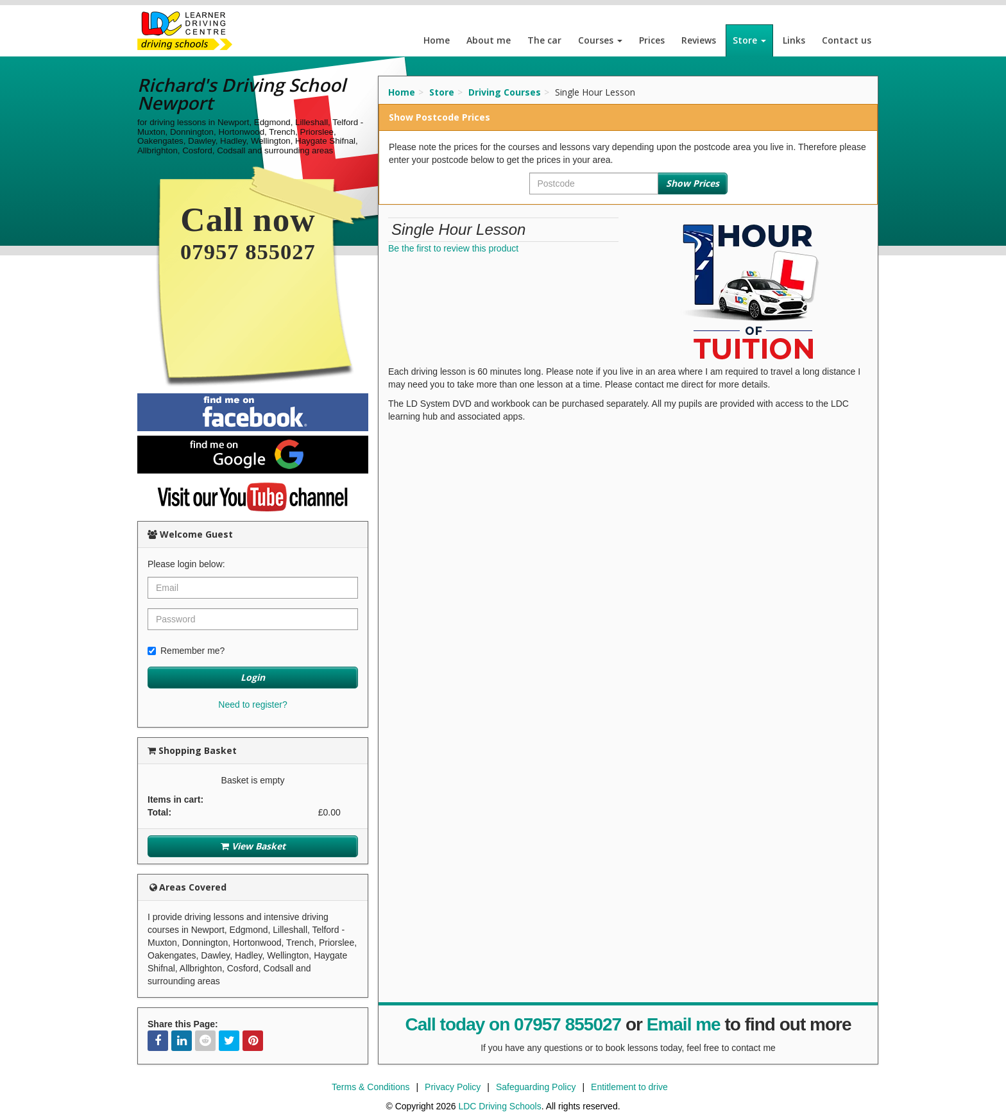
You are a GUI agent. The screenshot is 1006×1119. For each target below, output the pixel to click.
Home (436, 40)
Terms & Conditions (370, 1087)
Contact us (846, 40)
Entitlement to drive (629, 1087)
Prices (652, 40)
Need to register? (252, 704)
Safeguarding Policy (536, 1087)
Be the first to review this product (453, 248)
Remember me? (186, 650)
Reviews (698, 40)
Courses (600, 40)
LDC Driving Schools (499, 1106)
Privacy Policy (453, 1087)
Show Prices (692, 183)
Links (794, 40)
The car (544, 40)
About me (488, 40)
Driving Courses (504, 92)
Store (749, 40)
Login (253, 677)
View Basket (253, 846)
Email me (683, 1024)
